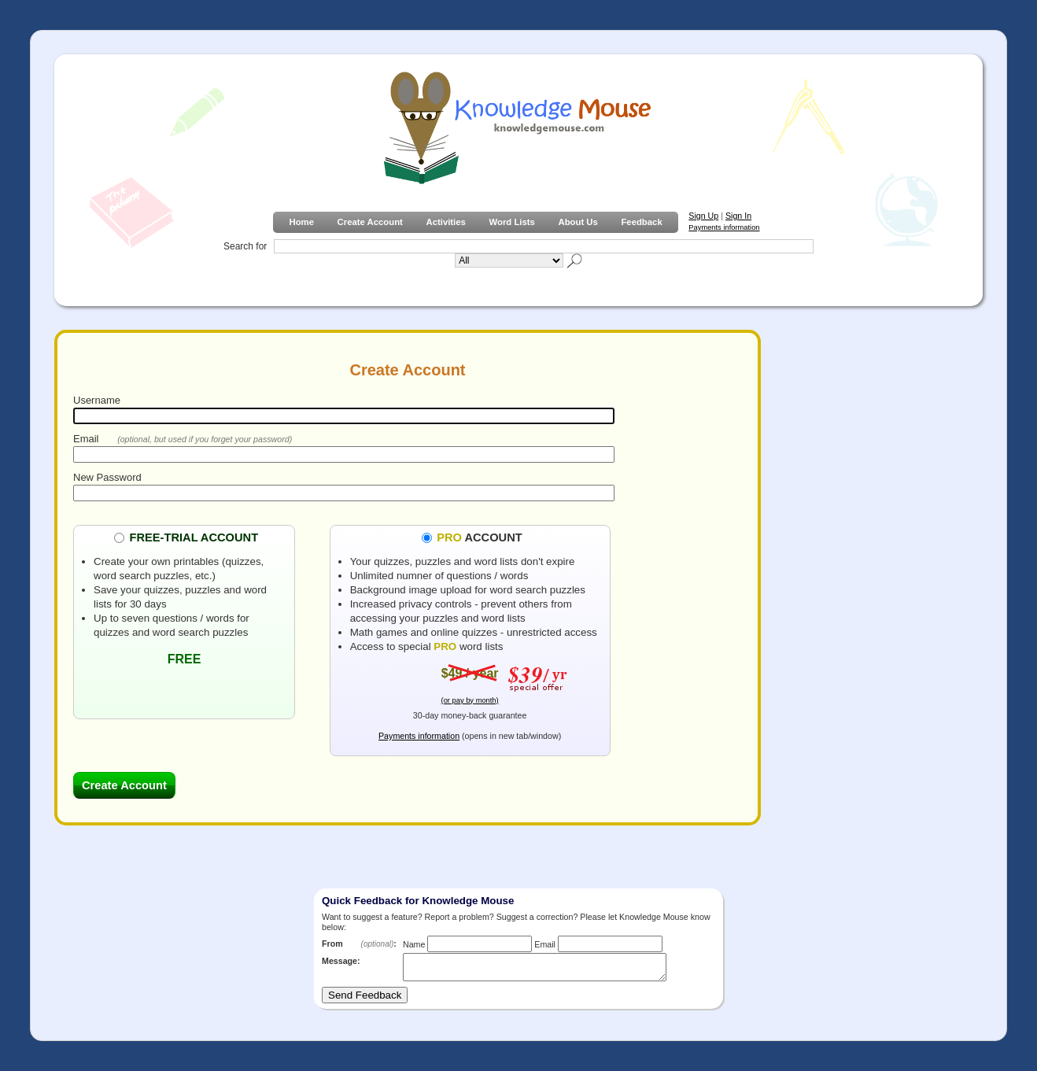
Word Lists (512, 222)
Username (96, 400)
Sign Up (703, 215)
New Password (107, 477)
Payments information (723, 227)
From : (359, 943)
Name (414, 944)
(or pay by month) (470, 700)
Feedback (641, 222)
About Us (577, 222)
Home (301, 222)
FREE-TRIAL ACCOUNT (193, 536)
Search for (245, 246)
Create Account (370, 222)
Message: (341, 961)
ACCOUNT (479, 536)
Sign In (738, 215)
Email (86, 439)
